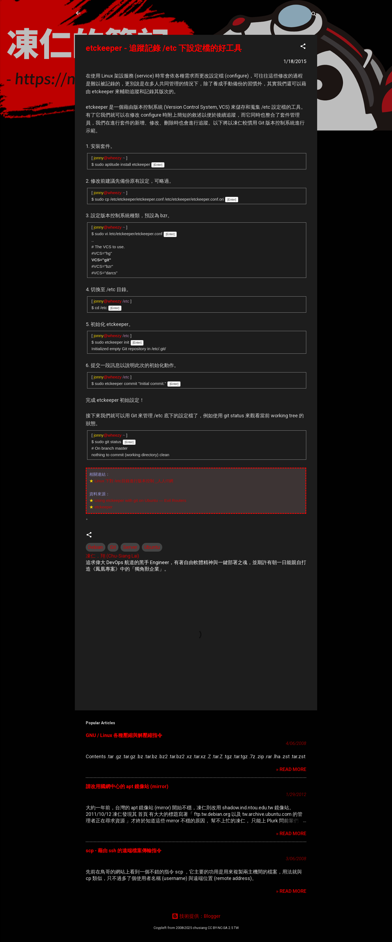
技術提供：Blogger (196, 916)
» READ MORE (291, 769)
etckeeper (103, 507)
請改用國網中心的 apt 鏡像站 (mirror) (127, 786)
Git (113, 547)
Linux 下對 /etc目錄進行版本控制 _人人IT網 (133, 480)
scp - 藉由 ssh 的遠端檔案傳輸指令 (123, 850)
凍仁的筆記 (104, 13)
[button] (303, 47)
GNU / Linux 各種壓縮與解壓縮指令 (124, 735)
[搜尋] (314, 15)
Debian (95, 547)
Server (130, 547)
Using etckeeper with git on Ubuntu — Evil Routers (140, 500)
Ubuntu (152, 547)
